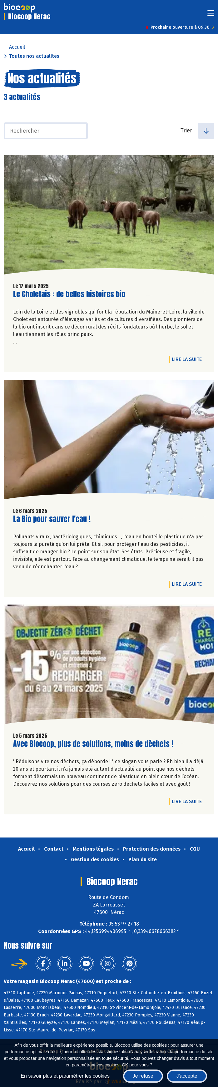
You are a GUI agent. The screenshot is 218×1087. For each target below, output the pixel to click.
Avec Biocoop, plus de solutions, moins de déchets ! (93, 744)
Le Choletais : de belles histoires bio (69, 294)
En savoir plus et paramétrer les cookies (65, 1076)
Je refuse (143, 1076)
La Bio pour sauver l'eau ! (52, 519)
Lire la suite (188, 359)
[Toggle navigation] (210, 15)
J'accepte (186, 1076)
